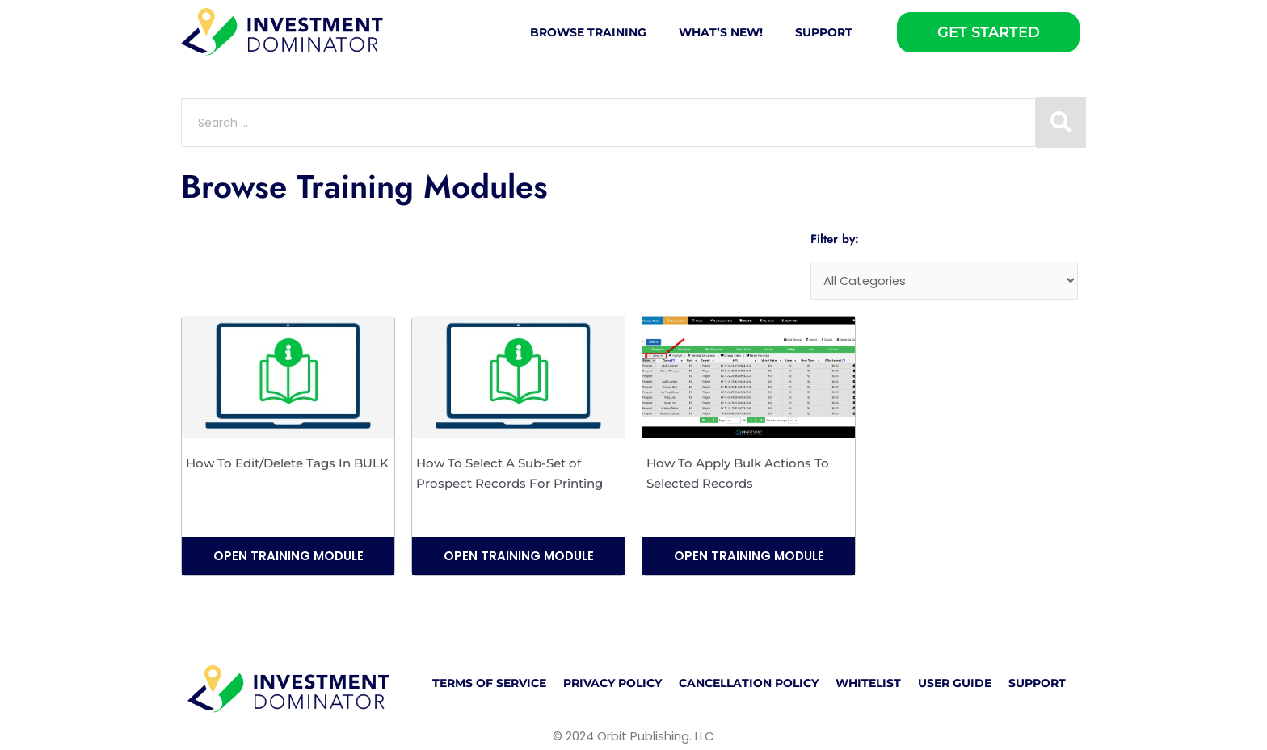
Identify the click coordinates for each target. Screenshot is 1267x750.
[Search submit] (1061, 122)
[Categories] (944, 281)
